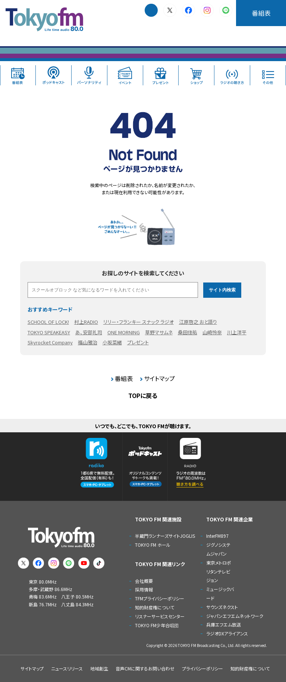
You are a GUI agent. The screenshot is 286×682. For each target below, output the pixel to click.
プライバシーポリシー (202, 668)
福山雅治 (87, 342)
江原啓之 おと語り (198, 321)
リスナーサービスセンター (160, 616)
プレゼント (138, 342)
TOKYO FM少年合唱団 (157, 625)
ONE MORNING (123, 332)
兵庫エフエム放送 (223, 624)
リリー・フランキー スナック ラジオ (138, 321)
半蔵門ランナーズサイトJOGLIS (165, 536)
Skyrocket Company (50, 342)
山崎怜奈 (212, 332)
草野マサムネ (159, 332)
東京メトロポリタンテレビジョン (218, 571)
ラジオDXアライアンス (227, 633)
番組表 (261, 13)
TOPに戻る (142, 395)
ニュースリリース (67, 668)
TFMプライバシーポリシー (159, 598)
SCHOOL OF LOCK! (48, 321)
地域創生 (99, 668)
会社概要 (144, 581)
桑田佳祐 (187, 332)
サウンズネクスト (222, 607)
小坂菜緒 (112, 342)
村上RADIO (86, 321)
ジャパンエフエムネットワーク (234, 616)
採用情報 (144, 589)
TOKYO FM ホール (152, 545)
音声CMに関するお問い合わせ (145, 668)
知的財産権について (154, 607)
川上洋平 (236, 332)
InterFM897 (217, 536)
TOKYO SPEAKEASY (49, 332)
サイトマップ (159, 378)
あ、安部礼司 (88, 332)
